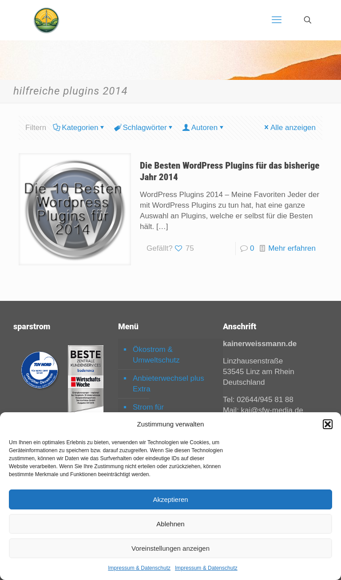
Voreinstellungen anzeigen (170, 548)
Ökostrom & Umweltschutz (156, 354)
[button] (327, 424)
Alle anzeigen (289, 127)
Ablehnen (170, 524)
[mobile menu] (276, 20)
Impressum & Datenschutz (139, 568)
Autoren (204, 127)
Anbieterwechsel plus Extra (168, 383)
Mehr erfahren (292, 248)
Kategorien (79, 127)
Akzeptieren (170, 499)
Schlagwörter (144, 127)
